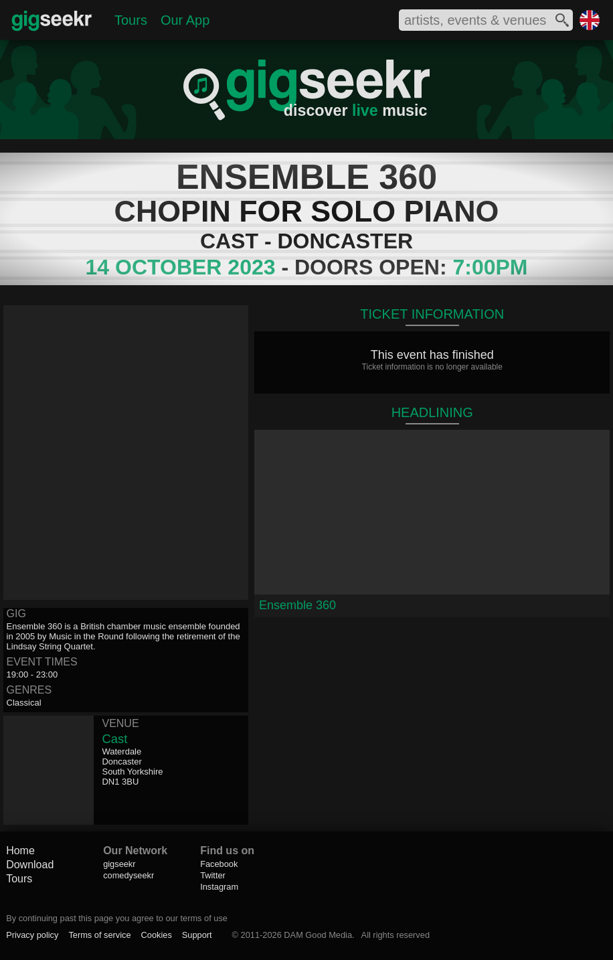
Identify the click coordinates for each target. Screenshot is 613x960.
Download (30, 864)
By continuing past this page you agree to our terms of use (117, 918)
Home (20, 850)
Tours (130, 20)
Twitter (213, 875)
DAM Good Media (318, 935)
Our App (185, 20)
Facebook (219, 864)
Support (197, 935)
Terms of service (99, 935)
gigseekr (119, 864)
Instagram (219, 887)
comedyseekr (128, 875)
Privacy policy (32, 935)
